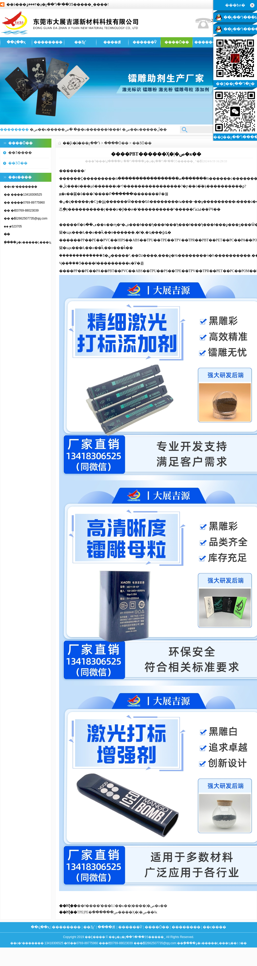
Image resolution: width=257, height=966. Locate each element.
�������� (48, 42)
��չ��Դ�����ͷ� (240, 29)
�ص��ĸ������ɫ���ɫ (93, 129)
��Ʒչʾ (80, 42)
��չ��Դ (90, 143)
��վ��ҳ (16, 42)
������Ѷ (145, 42)
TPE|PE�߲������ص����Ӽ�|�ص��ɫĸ (117, 912)
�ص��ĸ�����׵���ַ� (53, 129)
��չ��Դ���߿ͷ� (240, 17)
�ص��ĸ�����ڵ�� (144, 129)
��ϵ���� (214, 927)
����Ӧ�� (176, 42)
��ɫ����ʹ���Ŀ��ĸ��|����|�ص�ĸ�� (122, 906)
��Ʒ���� (20, 153)
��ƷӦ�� (17, 163)
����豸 (112, 42)
